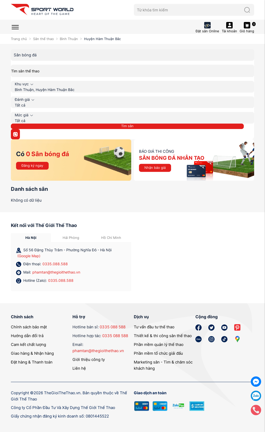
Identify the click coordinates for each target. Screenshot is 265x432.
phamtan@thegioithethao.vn (56, 272)
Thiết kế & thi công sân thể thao (163, 335)
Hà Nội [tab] (30, 238)
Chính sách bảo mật (29, 326)
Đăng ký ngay (32, 165)
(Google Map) (28, 256)
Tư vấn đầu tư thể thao (154, 326)
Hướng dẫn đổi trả (27, 335)
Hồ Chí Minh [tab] (111, 238)
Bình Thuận (69, 39)
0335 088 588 (113, 326)
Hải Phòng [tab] (71, 238)
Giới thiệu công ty (88, 359)
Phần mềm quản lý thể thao (158, 344)
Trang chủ (19, 39)
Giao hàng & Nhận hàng (32, 353)
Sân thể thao (43, 39)
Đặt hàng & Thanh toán (32, 362)
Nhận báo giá (155, 167)
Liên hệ (79, 368)
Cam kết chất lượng (28, 344)
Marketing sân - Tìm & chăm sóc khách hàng (163, 365)
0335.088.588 (55, 264)
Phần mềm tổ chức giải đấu (158, 353)
